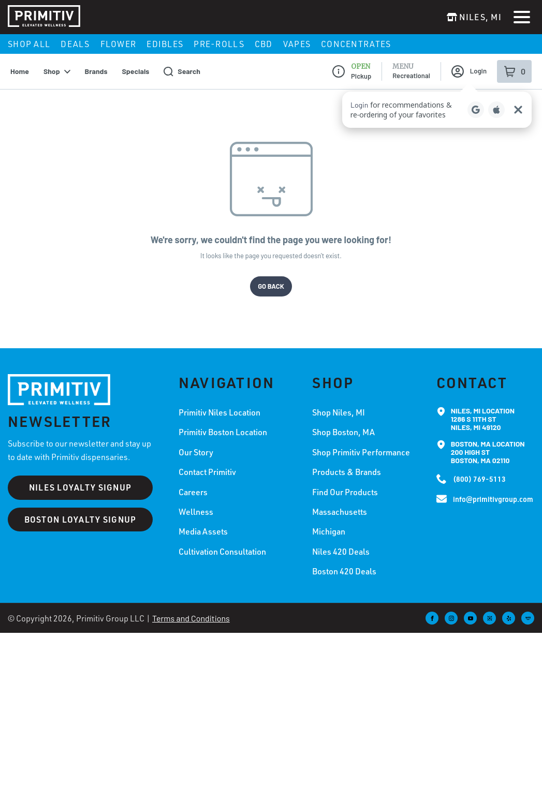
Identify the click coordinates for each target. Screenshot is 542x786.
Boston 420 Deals (344, 562)
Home (19, 61)
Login (469, 62)
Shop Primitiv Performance (361, 442)
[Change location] (474, 17)
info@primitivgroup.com (493, 490)
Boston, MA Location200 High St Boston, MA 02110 (488, 443)
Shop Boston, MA (343, 423)
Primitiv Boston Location (223, 423)
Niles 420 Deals (341, 542)
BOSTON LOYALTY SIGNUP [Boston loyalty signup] (80, 509)
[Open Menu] (522, 17)
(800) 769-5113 (479, 470)
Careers (193, 482)
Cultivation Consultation (222, 542)
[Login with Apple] (496, 100)
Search (182, 62)
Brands (96, 61)
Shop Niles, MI (338, 403)
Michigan (328, 522)
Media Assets (203, 522)
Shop (56, 61)
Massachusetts (339, 502)
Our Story (196, 442)
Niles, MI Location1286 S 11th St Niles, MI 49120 (483, 409)
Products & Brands (346, 462)
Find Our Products (345, 482)
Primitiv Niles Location (219, 403)
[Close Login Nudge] (518, 100)
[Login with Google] (475, 100)
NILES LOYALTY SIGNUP (80, 477)
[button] (437, 100)
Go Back (271, 276)
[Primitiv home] (59, 379)
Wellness (196, 502)
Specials (136, 61)
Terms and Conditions (191, 608)
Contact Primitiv (207, 462)
